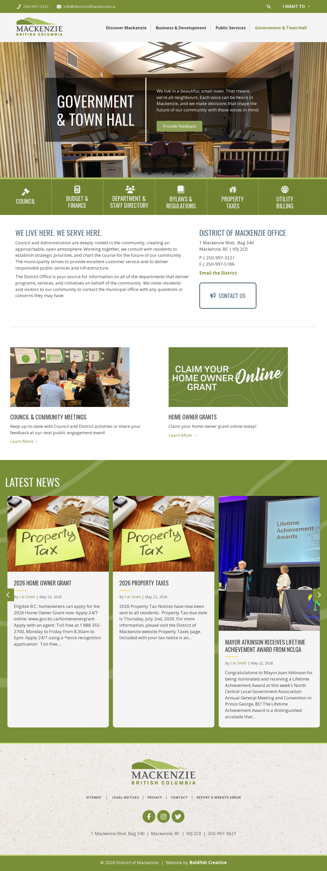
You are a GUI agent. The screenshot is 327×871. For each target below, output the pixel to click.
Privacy (155, 797)
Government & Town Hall (281, 28)
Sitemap (93, 797)
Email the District (218, 273)
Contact (179, 797)
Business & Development (181, 28)
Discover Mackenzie (126, 28)
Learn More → (24, 441)
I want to (297, 6)
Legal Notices (125, 797)
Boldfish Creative (208, 862)
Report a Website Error (219, 797)
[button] (269, 6)
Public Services (231, 28)
